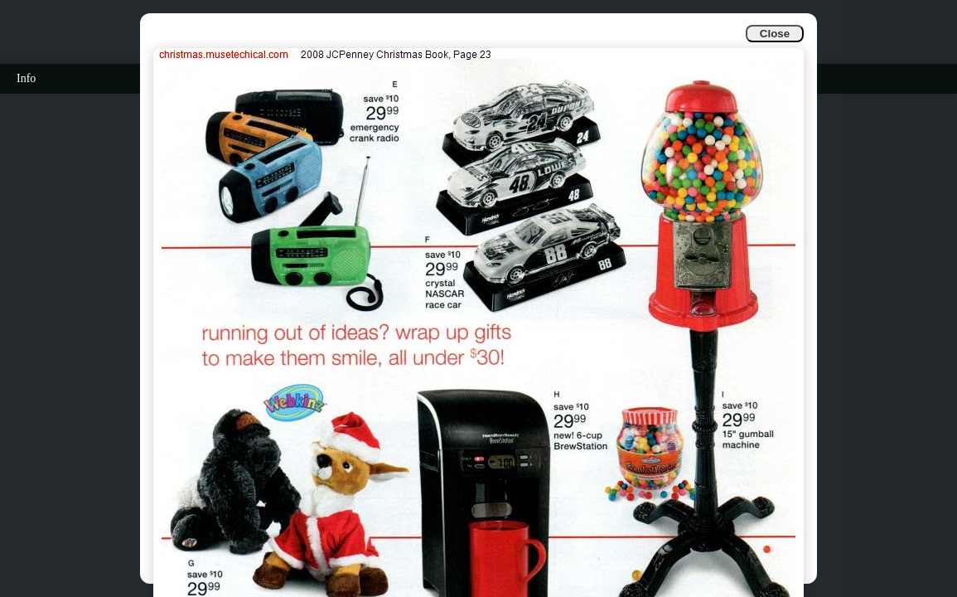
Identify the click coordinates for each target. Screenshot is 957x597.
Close (775, 33)
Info (26, 78)
